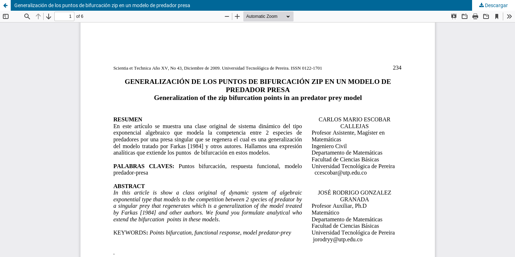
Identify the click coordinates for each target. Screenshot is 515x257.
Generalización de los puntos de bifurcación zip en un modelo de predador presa (102, 5)
